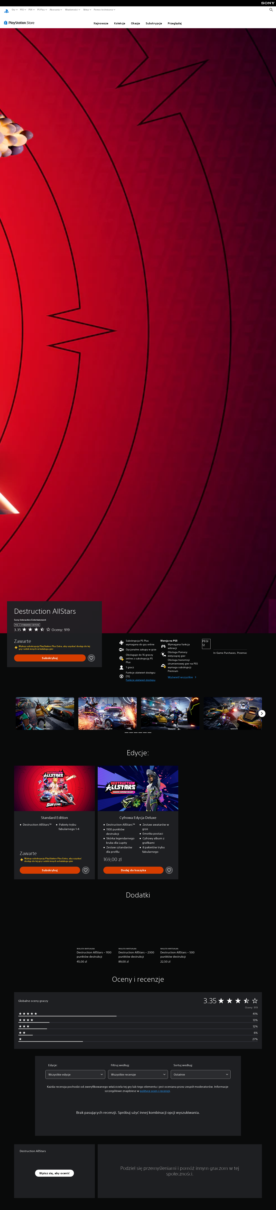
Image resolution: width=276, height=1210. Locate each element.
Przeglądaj (175, 20)
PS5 (22, 9)
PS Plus (41, 9)
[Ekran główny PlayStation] (7, 9)
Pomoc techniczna (103, 9)
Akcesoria (55, 9)
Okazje (135, 20)
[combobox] (75, 1071)
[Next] (261, 710)
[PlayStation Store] (20, 19)
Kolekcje (119, 20)
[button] (140, 677)
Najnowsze (101, 20)
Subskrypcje (154, 20)
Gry (13, 9)
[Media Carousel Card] (45, 710)
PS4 (30, 9)
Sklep (86, 9)
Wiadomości (71, 9)
